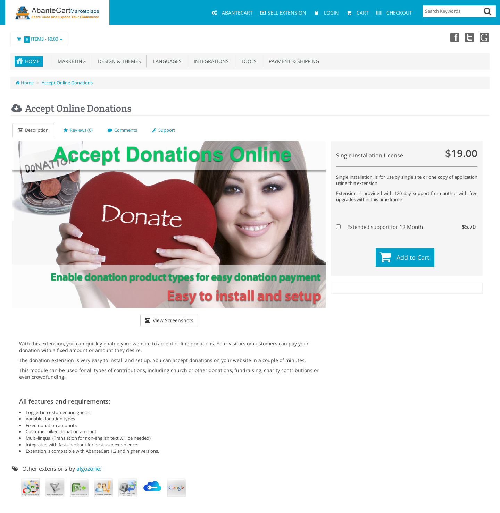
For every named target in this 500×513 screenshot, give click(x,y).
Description (33, 130)
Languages (166, 61)
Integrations (210, 61)
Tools (247, 61)
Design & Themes (118, 61)
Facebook (454, 37)
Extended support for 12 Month (406, 227)
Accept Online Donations (67, 82)
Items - (39, 39)
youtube (485, 37)
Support (163, 130)
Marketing (70, 61)
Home (32, 61)
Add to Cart (413, 257)
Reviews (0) (78, 130)
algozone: (88, 468)
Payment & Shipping (292, 61)
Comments (122, 130)
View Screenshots (169, 320)
